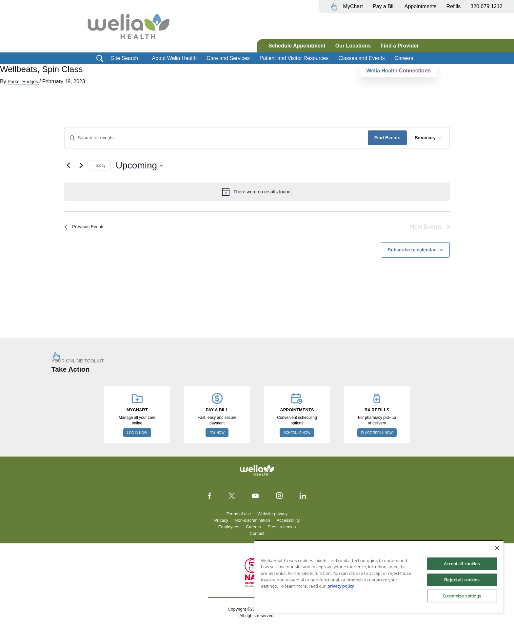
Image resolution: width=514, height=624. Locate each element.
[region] (379, 577)
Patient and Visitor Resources (294, 58)
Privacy (221, 520)
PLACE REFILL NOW (377, 433)
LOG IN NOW (137, 433)
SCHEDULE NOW (297, 433)
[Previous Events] (68, 165)
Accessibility (288, 520)
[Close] (497, 548)
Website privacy (272, 513)
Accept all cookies (462, 563)
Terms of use (239, 513)
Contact (257, 533)
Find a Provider (400, 46)
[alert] (257, 192)
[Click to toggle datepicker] (139, 165)
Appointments (421, 6)
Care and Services (228, 58)
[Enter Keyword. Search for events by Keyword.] (216, 137)
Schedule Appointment (297, 46)
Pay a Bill (384, 6)
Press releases (281, 526)
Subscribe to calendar (412, 249)
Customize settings (462, 595)
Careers (404, 58)
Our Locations (353, 46)
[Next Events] (81, 165)
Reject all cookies (462, 579)
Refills (453, 6)
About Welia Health (174, 58)
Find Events (387, 137)
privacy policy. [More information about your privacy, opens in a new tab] (340, 586)
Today (100, 165)
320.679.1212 (486, 6)
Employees (228, 526)
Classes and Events (361, 58)
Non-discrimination (252, 520)
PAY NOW (217, 433)
